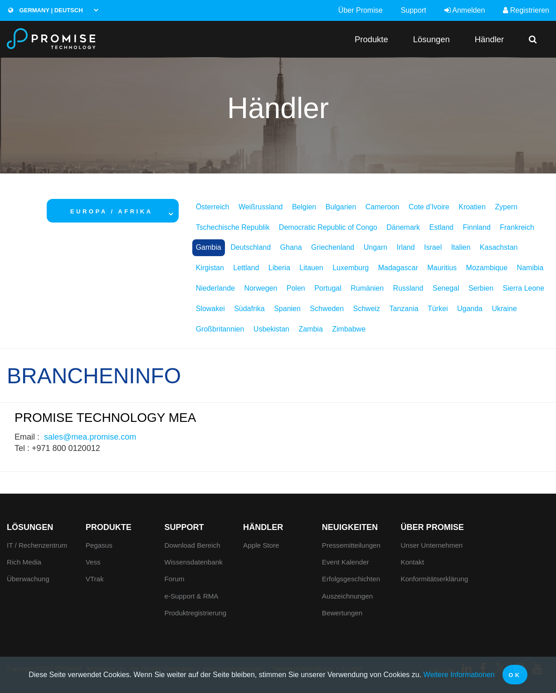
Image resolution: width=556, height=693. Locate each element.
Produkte (371, 39)
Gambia (208, 247)
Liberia (279, 268)
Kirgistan (210, 268)
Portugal (327, 288)
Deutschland (250, 247)
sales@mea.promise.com (90, 436)
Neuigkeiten (350, 527)
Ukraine (504, 308)
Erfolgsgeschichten (351, 579)
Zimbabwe (349, 329)
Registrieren (526, 10)
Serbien (480, 288)
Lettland (246, 268)
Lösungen (431, 39)
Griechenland (332, 247)
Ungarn (375, 247)
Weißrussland (261, 207)
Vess (93, 562)
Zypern (506, 207)
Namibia (530, 268)
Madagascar (398, 268)
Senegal (446, 288)
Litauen (311, 268)
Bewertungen (342, 613)
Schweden (327, 308)
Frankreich (517, 227)
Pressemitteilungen (351, 545)
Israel (433, 247)
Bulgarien (341, 207)
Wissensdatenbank (193, 562)
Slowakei (210, 308)
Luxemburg (350, 268)
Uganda (470, 308)
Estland (441, 227)
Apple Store (261, 545)
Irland (406, 247)
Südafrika (249, 308)
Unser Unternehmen (432, 545)
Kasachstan (499, 247)
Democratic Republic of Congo (328, 227)
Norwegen (260, 288)
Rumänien (367, 288)
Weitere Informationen (459, 674)
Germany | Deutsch (45, 10)
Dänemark (403, 227)
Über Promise (360, 10)
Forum (174, 579)
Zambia (310, 329)
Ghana (291, 247)
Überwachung (28, 579)
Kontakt (412, 562)
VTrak (95, 579)
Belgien (304, 207)
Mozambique (487, 268)
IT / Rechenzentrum (37, 545)
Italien (461, 247)
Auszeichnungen (347, 596)
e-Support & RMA (191, 596)
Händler (489, 39)
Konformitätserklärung (434, 579)
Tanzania (404, 308)
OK (515, 675)
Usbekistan (271, 329)
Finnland (476, 227)
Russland (408, 288)
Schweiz (366, 308)
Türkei (438, 308)
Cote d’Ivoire (429, 207)
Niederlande (215, 288)
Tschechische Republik (233, 227)
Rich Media (24, 562)
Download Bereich (192, 545)
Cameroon (383, 207)
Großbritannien (220, 329)
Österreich (212, 207)
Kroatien (472, 207)
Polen (296, 288)
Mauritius (442, 268)
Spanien (287, 308)
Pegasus (99, 545)
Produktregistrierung (195, 613)
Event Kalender (345, 562)
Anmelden (464, 10)
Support (413, 10)
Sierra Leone (524, 288)
